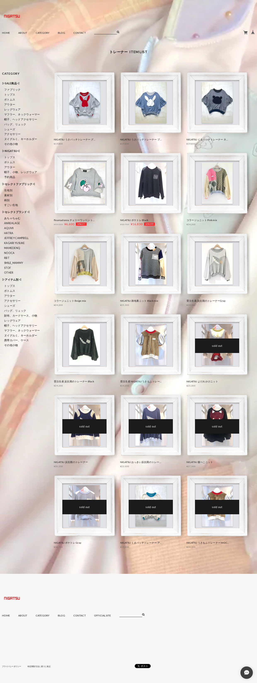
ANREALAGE (12, 223)
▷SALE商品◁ (10, 83)
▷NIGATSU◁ (11, 151)
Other (8, 272)
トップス (9, 94)
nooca (9, 253)
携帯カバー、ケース (16, 340)
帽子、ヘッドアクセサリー (20, 119)
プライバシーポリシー (12, 666)
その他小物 (11, 144)
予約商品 (9, 177)
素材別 (8, 195)
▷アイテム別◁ (11, 279)
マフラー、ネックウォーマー (22, 114)
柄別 (7, 200)
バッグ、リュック (15, 124)
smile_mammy (13, 262)
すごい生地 (11, 205)
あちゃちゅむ (12, 218)
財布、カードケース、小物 (20, 315)
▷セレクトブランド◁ (16, 212)
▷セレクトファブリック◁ (18, 184)
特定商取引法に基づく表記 (42, 666)
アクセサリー (12, 134)
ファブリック (12, 89)
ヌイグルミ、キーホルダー (20, 139)
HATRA (8, 233)
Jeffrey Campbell (16, 238)
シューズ (9, 129)
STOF (7, 267)
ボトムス (9, 99)
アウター (9, 104)
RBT (7, 258)
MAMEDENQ (12, 248)
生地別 (8, 190)
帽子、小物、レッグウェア (20, 172)
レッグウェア (12, 109)
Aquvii (9, 228)
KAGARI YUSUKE (14, 243)
